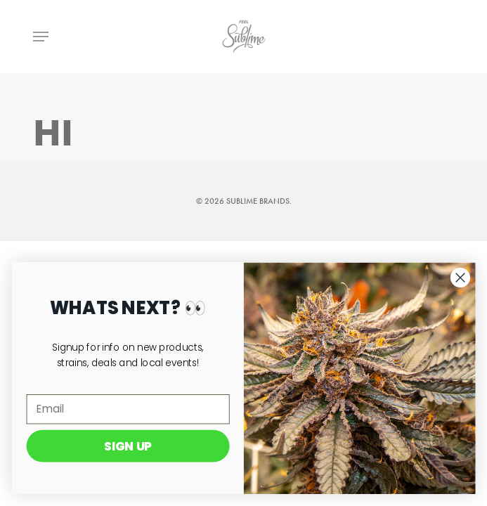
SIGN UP (133, 445)
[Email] (132, 409)
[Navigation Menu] (40, 37)
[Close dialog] (465, 277)
